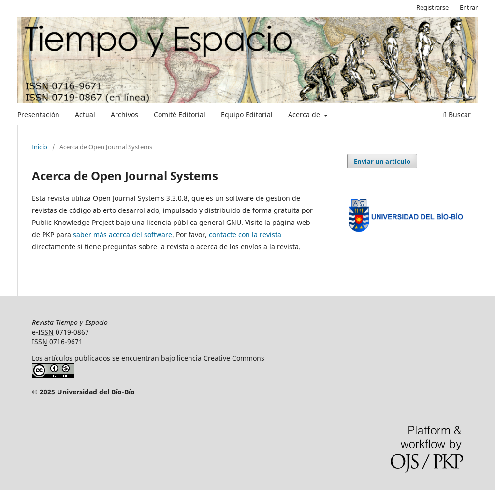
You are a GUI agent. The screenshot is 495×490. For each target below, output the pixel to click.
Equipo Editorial (247, 114)
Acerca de (305, 114)
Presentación (38, 114)
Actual (85, 114)
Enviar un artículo (382, 161)
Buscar (457, 114)
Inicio (39, 146)
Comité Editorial (179, 114)
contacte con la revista (245, 234)
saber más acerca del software (122, 234)
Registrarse (432, 7)
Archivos (124, 114)
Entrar (469, 7)
